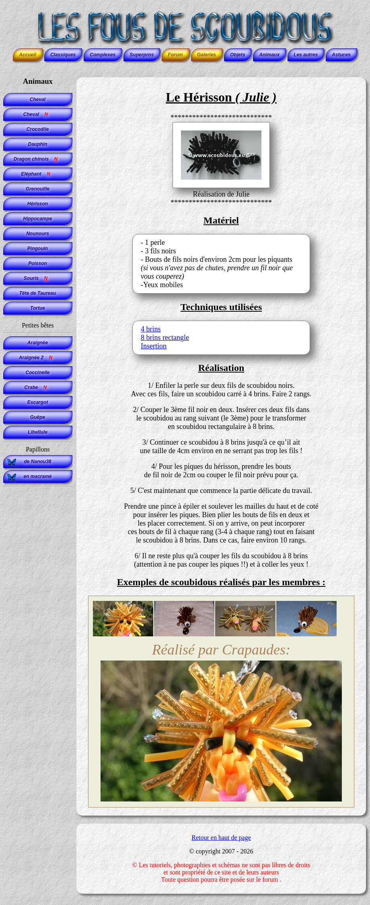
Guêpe (37, 417)
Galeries (206, 55)
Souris (37, 278)
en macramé (37, 476)
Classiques (63, 55)
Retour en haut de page (221, 837)
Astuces (341, 55)
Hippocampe (37, 219)
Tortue (37, 308)
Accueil (27, 55)
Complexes (102, 55)
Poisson (37, 263)
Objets (237, 55)
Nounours (37, 233)
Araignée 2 (37, 357)
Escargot (37, 402)
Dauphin (37, 144)
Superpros (142, 55)
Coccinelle (37, 372)
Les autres (306, 55)
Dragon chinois (38, 159)
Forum (175, 55)
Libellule (37, 432)
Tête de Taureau (37, 293)
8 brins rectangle (165, 337)
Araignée (37, 343)
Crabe (37, 387)
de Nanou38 (37, 461)
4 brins (151, 329)
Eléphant (37, 174)
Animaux (269, 55)
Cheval (37, 99)
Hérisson (37, 204)
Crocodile (38, 129)
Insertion (153, 346)
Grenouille (37, 189)
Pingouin (37, 248)
